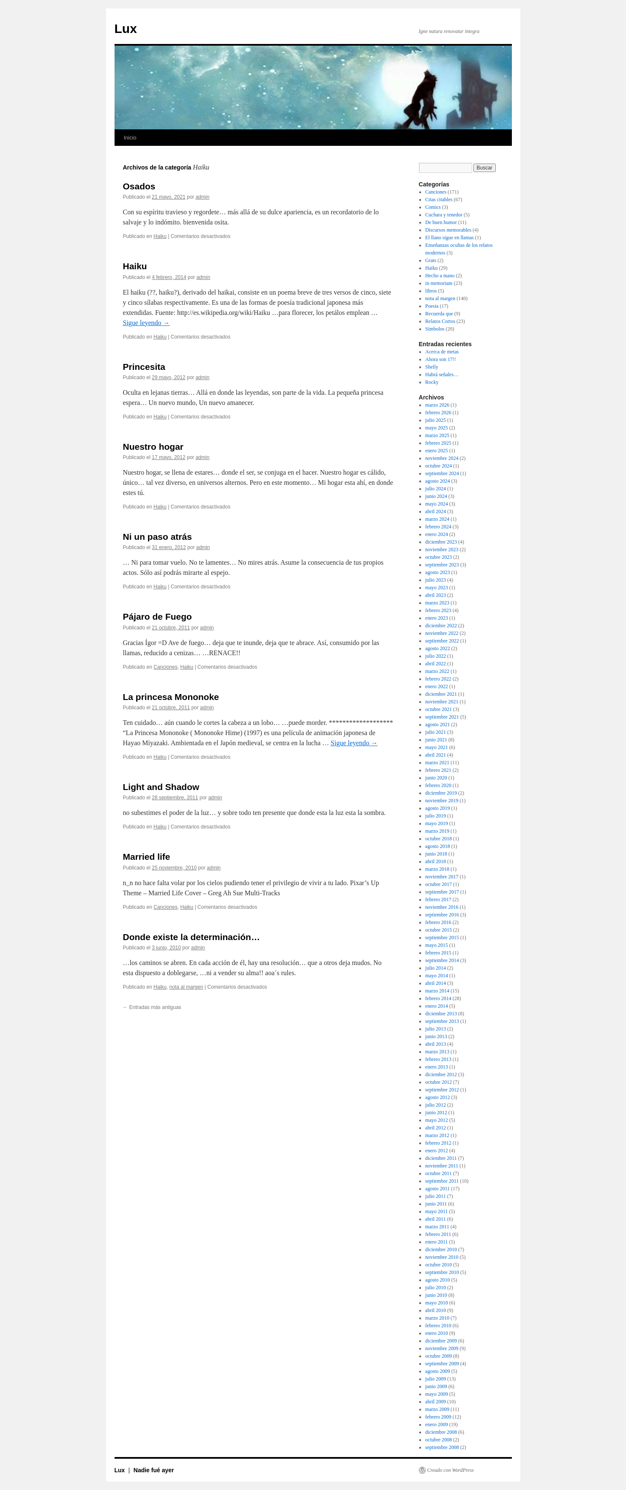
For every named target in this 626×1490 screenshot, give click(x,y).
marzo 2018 (437, 869)
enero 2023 (436, 618)
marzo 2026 (437, 405)
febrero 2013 (438, 1059)
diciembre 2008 (441, 1432)
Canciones (165, 667)
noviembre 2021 (441, 702)
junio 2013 (436, 1036)
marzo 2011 (437, 1227)
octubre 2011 (438, 1173)
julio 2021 (435, 732)
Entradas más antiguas (152, 1007)
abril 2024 (435, 511)
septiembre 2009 (442, 1364)
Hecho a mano (439, 276)
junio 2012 (436, 1112)
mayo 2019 (436, 823)
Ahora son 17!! (440, 359)
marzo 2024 (437, 519)
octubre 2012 (438, 1082)
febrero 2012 (438, 1143)
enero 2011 (436, 1242)
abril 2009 (435, 1402)
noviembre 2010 (441, 1257)
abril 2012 (435, 1128)
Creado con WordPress (450, 1470)
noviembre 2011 (441, 1166)
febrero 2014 (438, 998)
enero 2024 (436, 534)
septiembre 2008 (442, 1447)
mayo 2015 (436, 945)
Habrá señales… (442, 374)
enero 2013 (436, 1067)
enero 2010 (436, 1333)
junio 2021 (436, 740)
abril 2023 (435, 595)
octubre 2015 (438, 930)
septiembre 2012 (442, 1090)
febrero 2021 (438, 770)
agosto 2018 (437, 846)
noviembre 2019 (441, 801)
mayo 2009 (436, 1394)
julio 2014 (435, 968)
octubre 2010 (438, 1265)
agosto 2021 (437, 724)
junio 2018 (436, 854)
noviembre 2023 (441, 549)
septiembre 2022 (442, 641)
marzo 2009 (437, 1409)
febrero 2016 (438, 922)
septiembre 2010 (442, 1272)
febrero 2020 (438, 785)
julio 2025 (435, 420)
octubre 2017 (438, 884)
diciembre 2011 (441, 1158)
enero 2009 (436, 1424)
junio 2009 (436, 1386)
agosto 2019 (437, 808)
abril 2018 (435, 861)
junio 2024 (436, 496)
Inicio (130, 137)
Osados (139, 186)
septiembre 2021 (442, 717)
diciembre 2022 (441, 626)
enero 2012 (436, 1151)
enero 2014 (436, 1006)
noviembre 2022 (441, 633)
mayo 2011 (436, 1211)
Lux (126, 29)
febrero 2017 (438, 899)
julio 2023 (435, 580)
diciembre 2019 (441, 793)
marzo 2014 (437, 991)
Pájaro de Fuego (157, 616)
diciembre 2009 (441, 1341)
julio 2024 (435, 489)
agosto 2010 (437, 1280)
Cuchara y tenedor (443, 215)
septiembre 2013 (442, 1021)
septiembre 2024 (442, 473)
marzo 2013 (437, 1052)
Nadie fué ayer (154, 1470)
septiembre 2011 (442, 1181)
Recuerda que (439, 314)
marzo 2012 (437, 1135)
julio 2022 (435, 656)
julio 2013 (435, 1029)
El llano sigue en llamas (449, 238)
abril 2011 (435, 1219)
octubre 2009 (438, 1356)
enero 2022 (436, 686)
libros (431, 291)
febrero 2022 (438, 679)
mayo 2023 (436, 588)
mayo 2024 (436, 504)
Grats (430, 260)
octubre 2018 (438, 839)
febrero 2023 (438, 610)
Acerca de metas (442, 352)
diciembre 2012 (441, 1074)
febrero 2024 (438, 527)
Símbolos (434, 329)
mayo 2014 (436, 976)
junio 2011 (436, 1204)
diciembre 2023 (441, 542)
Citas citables (438, 199)
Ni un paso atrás (157, 536)
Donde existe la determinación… (191, 937)
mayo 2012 (436, 1120)
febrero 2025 (438, 443)
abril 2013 (435, 1044)
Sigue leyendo (146, 322)
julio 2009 (435, 1379)
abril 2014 (435, 983)
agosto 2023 (437, 572)
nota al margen (186, 987)
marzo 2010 (437, 1318)
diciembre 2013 (441, 1014)
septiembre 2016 (442, 915)
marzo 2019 (437, 831)
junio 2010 (436, 1295)
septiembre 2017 (442, 892)
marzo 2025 (437, 435)
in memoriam (438, 283)
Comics (433, 207)
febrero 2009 (438, 1417)
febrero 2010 (438, 1326)
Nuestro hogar (153, 446)
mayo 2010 (436, 1303)
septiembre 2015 (442, 937)
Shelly (431, 367)
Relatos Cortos (440, 321)
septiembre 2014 (442, 960)
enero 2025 (436, 451)
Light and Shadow (161, 787)
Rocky (431, 382)
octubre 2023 (438, 557)
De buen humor (441, 222)
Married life (146, 856)
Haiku (160, 236)
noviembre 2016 (441, 907)
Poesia (431, 306)
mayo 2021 (436, 747)
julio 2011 (435, 1196)
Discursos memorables (448, 230)
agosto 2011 (437, 1189)
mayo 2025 (436, 428)
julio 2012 (435, 1105)
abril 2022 (435, 664)
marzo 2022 (437, 671)
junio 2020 (436, 778)
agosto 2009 (437, 1371)
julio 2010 (435, 1287)
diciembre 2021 (441, 694)
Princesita (144, 367)
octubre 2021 (438, 709)
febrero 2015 (438, 953)
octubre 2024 (438, 466)
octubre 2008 (438, 1440)
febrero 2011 (438, 1234)
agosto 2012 (437, 1097)
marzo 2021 (437, 763)
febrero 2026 (438, 413)
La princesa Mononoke (171, 697)
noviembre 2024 (441, 458)
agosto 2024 (437, 481)
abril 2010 (435, 1310)
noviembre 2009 (441, 1348)
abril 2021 (435, 755)
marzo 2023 (437, 603)
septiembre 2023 (442, 565)
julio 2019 (435, 816)
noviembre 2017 (441, 877)
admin (203, 197)
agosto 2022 (437, 648)
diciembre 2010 (441, 1249)
